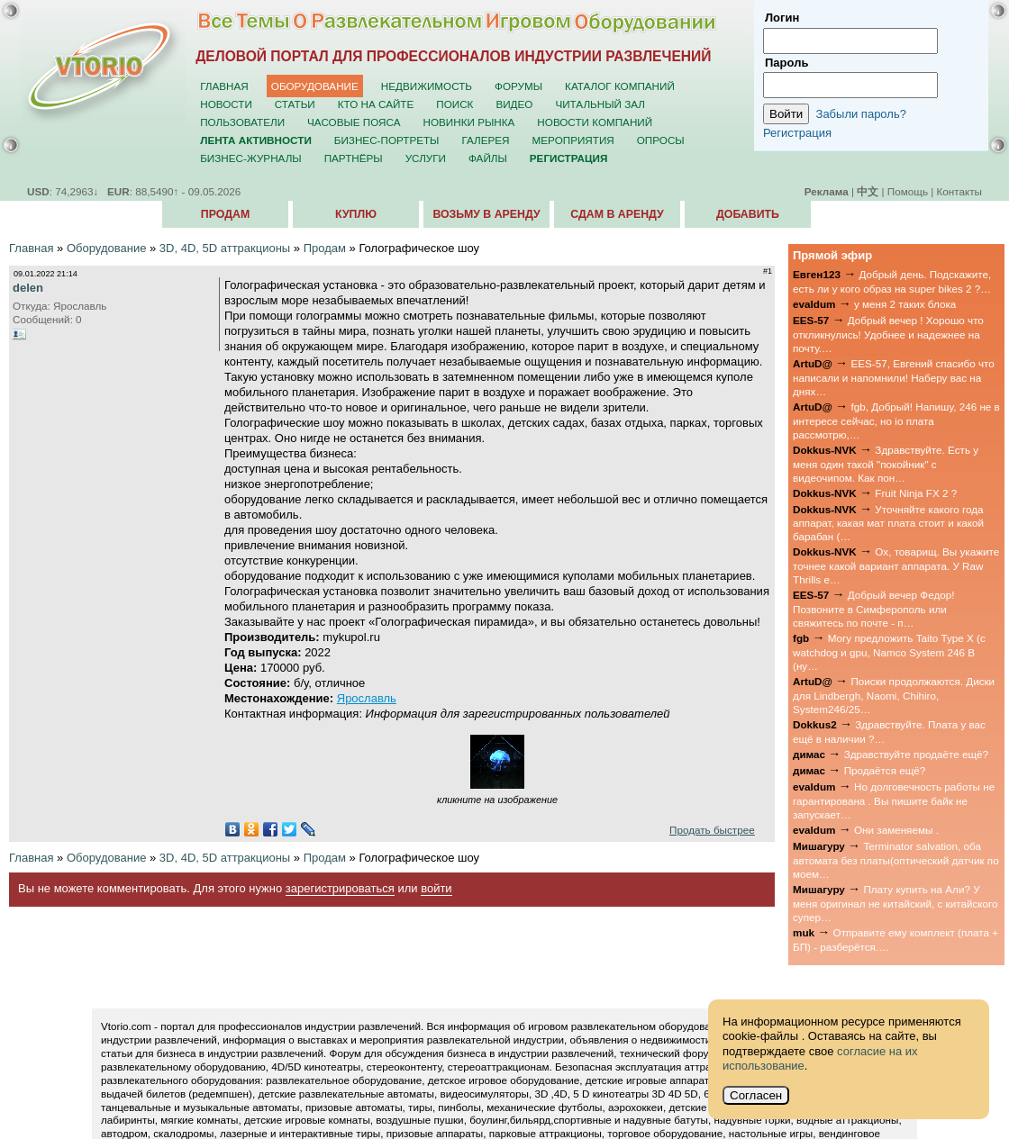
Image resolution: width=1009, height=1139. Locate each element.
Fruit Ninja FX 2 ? (916, 493)
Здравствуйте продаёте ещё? (916, 754)
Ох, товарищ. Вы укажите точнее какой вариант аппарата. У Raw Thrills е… (896, 565)
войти (436, 888)
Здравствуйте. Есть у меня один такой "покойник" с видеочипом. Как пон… (885, 464)
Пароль (786, 62)
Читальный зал (600, 104)
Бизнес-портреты (387, 140)
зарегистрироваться (340, 888)
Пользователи (242, 122)
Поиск (454, 104)
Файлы (487, 158)
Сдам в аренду (616, 214)
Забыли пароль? (861, 114)
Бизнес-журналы (250, 158)
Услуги (425, 158)
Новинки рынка (469, 122)
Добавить (747, 214)
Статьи (295, 104)
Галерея (485, 140)
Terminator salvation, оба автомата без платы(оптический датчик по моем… (896, 860)
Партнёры (353, 158)
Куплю (356, 214)
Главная (224, 86)
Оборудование (315, 86)
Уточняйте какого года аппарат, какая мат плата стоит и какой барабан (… (888, 523)
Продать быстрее (712, 830)
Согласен (756, 1095)
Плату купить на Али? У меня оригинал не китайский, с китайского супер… (895, 903)
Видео (513, 104)
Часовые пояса (353, 122)
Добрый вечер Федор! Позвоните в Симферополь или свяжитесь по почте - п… (873, 608)
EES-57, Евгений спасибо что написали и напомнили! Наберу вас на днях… (894, 377)
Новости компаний (594, 122)
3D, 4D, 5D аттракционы (224, 248)
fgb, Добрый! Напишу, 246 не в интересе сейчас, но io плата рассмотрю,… (896, 420)
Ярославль (366, 698)
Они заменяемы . (896, 830)
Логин (782, 17)
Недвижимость (426, 86)
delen (28, 287)
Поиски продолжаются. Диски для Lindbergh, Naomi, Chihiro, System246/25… (894, 695)
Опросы (661, 140)
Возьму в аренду (486, 214)
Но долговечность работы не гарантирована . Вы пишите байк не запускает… (894, 800)
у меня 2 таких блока (905, 304)
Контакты (959, 191)
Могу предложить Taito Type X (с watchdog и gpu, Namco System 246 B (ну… (889, 652)
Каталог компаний (620, 86)
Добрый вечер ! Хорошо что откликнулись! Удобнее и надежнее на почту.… (888, 334)
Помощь (907, 191)
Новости (226, 104)
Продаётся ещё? (885, 770)
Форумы (518, 86)
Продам (225, 214)
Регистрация (797, 133)
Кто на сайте (376, 104)
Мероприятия (573, 140)
